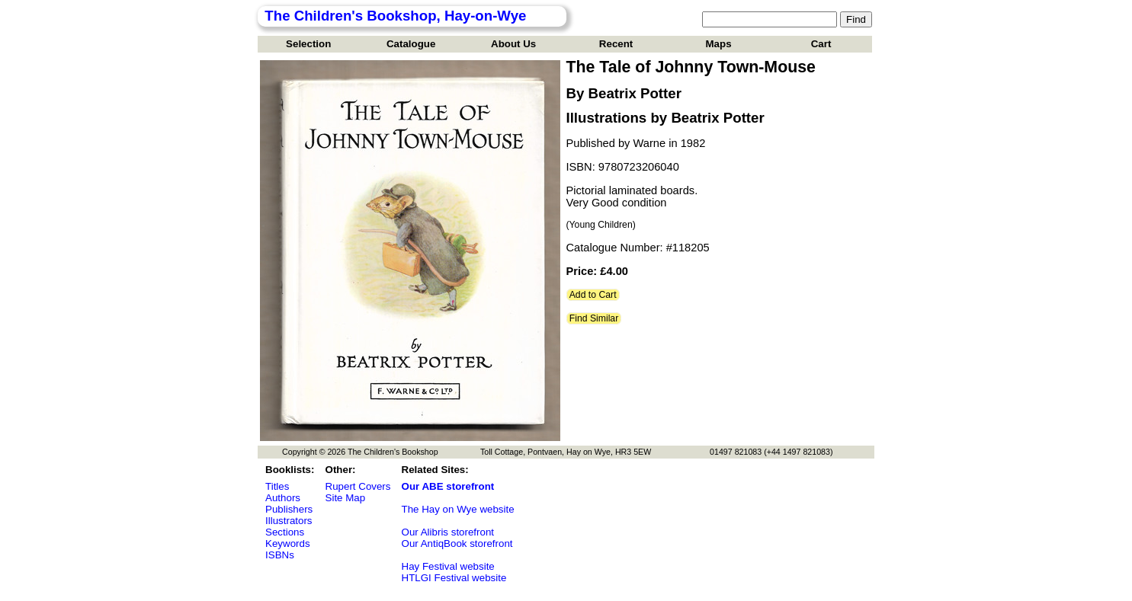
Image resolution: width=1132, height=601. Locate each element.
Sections (284, 532)
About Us (513, 44)
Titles (277, 486)
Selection (308, 44)
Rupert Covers (358, 486)
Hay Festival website (448, 566)
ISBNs (279, 555)
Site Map (345, 497)
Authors (282, 497)
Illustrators (288, 520)
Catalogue (410, 44)
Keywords (287, 543)
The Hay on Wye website (458, 509)
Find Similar (594, 318)
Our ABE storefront (448, 486)
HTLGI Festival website (454, 577)
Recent (616, 44)
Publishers (289, 509)
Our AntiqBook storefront (457, 543)
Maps (719, 44)
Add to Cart (593, 294)
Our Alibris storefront (448, 532)
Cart (821, 44)
